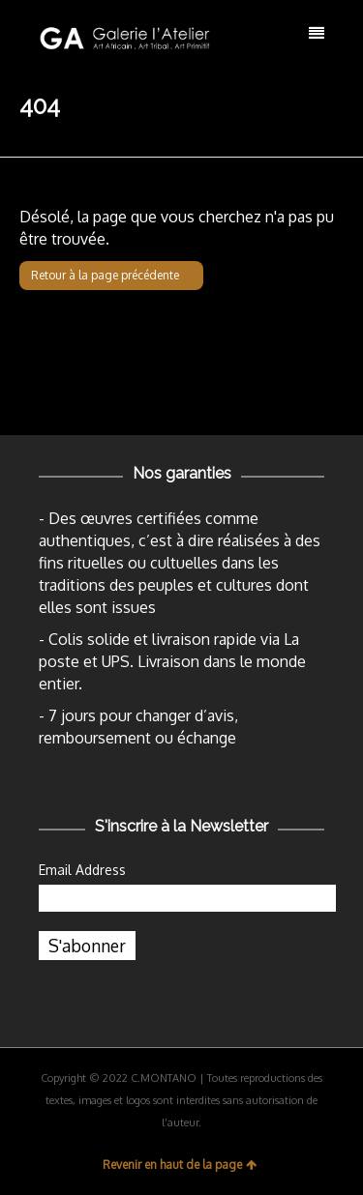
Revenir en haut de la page (180, 1164)
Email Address (82, 869)
